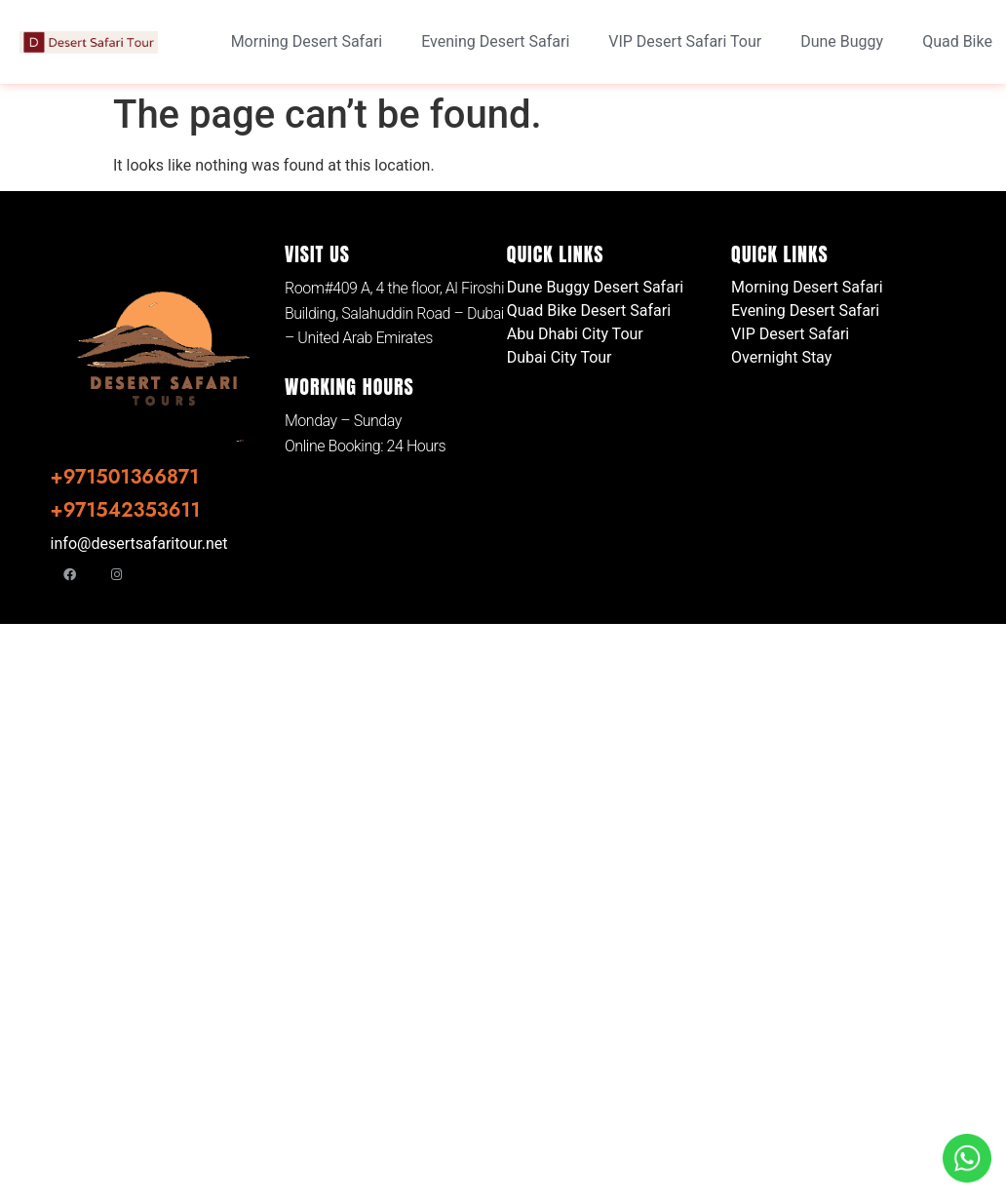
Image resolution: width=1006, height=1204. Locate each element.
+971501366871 (125, 477)
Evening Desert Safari (495, 41)
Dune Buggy (841, 41)
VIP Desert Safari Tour (684, 41)
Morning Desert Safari (307, 41)
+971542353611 (126, 510)
